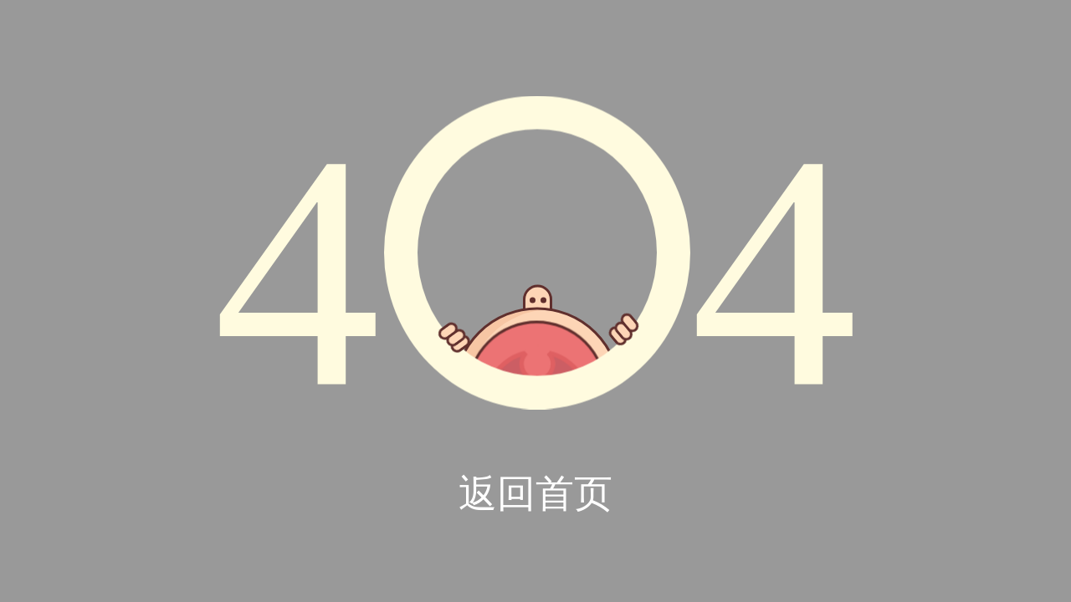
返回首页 (535, 493)
